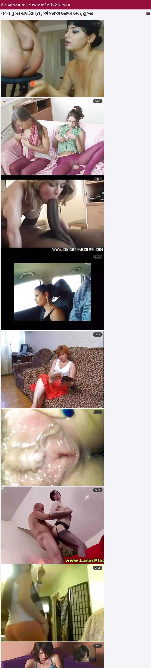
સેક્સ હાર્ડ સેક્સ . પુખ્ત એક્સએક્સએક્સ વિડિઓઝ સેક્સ (36, 4)
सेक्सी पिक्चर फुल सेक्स (89, 666)
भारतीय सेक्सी (24, 660)
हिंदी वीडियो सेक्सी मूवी (50, 660)
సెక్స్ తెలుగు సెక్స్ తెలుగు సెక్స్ (54, 666)
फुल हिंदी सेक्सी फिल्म (85, 663)
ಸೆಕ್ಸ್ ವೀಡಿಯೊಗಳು (117, 666)
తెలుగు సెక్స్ (114, 660)
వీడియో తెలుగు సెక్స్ (137, 660)
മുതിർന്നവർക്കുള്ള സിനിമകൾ (117, 663)
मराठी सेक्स (27, 666)
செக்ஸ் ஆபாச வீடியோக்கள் (56, 657)
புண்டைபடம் (96, 660)
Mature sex (14, 663)
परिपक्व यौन (108, 657)
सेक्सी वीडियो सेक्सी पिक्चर (42, 663)
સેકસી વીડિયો (129, 657)
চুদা (65, 663)
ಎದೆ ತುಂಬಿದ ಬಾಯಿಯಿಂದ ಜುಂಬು (19, 657)
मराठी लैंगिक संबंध (86, 657)
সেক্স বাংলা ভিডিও (76, 660)
